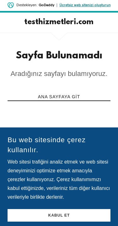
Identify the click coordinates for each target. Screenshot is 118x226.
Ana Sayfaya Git (59, 96)
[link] (59, 23)
